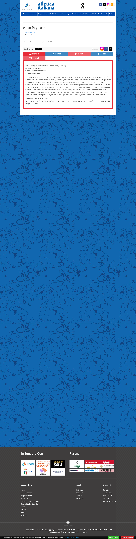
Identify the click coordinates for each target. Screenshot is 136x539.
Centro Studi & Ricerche (83, 14)
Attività (111, 14)
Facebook (79, 493)
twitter (104, 4)
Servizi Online (108, 493)
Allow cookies (113, 537)
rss (112, 4)
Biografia (34, 54)
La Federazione (32, 14)
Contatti (106, 490)
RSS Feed (79, 490)
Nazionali (34, 58)
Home (23, 490)
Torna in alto (68, 525)
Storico (102, 54)
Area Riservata (108, 496)
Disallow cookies (127, 537)
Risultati (56, 54)
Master (94, 14)
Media (106, 14)
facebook (100, 4)
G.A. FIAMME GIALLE (30, 32)
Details (67, 537)
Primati (79, 54)
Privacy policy (73, 532)
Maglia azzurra (43, 14)
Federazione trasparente (65, 14)
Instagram (80, 498)
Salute (100, 14)
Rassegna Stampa (109, 501)
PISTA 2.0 (52, 14)
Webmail (106, 498)
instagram (108, 4)
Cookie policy (83, 532)
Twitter (79, 496)
